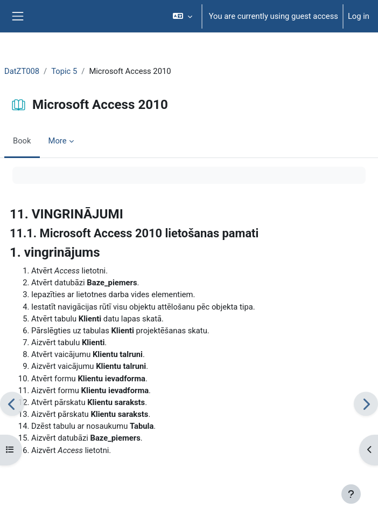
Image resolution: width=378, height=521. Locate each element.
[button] (182, 16)
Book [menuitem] (22, 141)
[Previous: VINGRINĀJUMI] (12, 404)
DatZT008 (21, 71)
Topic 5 (64, 71)
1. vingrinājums (55, 252)
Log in (358, 16)
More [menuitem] (57, 141)
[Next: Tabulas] (366, 404)
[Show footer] (351, 494)
